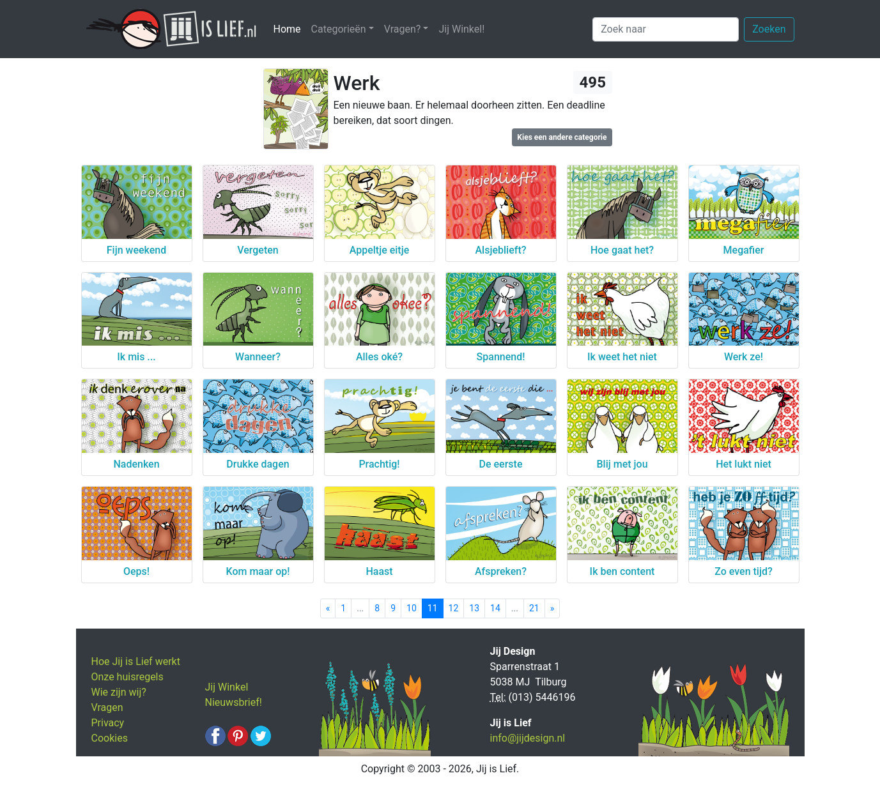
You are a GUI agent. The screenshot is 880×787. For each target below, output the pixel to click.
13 (474, 608)
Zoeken (768, 29)
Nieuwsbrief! (233, 702)
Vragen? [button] (402, 29)
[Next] (552, 608)
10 (411, 608)
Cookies (109, 738)
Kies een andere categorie (561, 137)
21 (534, 608)
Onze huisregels (127, 677)
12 (454, 608)
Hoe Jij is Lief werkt (135, 661)
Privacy (108, 723)
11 (433, 608)
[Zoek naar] (665, 29)
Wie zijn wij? (118, 692)
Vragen (107, 707)
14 (495, 608)
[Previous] (328, 608)
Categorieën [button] (338, 29)
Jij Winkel (227, 687)
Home (290, 28)
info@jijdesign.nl (528, 738)
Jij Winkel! (461, 29)
